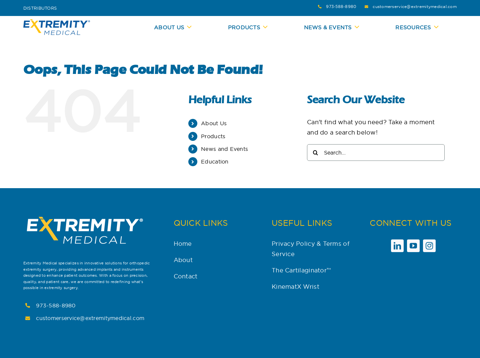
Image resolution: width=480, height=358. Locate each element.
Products (213, 136)
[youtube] (413, 245)
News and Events (224, 149)
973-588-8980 (341, 6)
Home (183, 243)
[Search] (315, 152)
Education (214, 161)
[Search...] (376, 152)
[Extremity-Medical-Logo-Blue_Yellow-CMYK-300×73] (56, 22)
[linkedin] (397, 245)
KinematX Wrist (295, 286)
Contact (186, 276)
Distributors (40, 8)
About (183, 260)
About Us (214, 123)
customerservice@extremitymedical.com (415, 6)
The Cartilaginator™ (301, 270)
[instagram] (429, 245)
